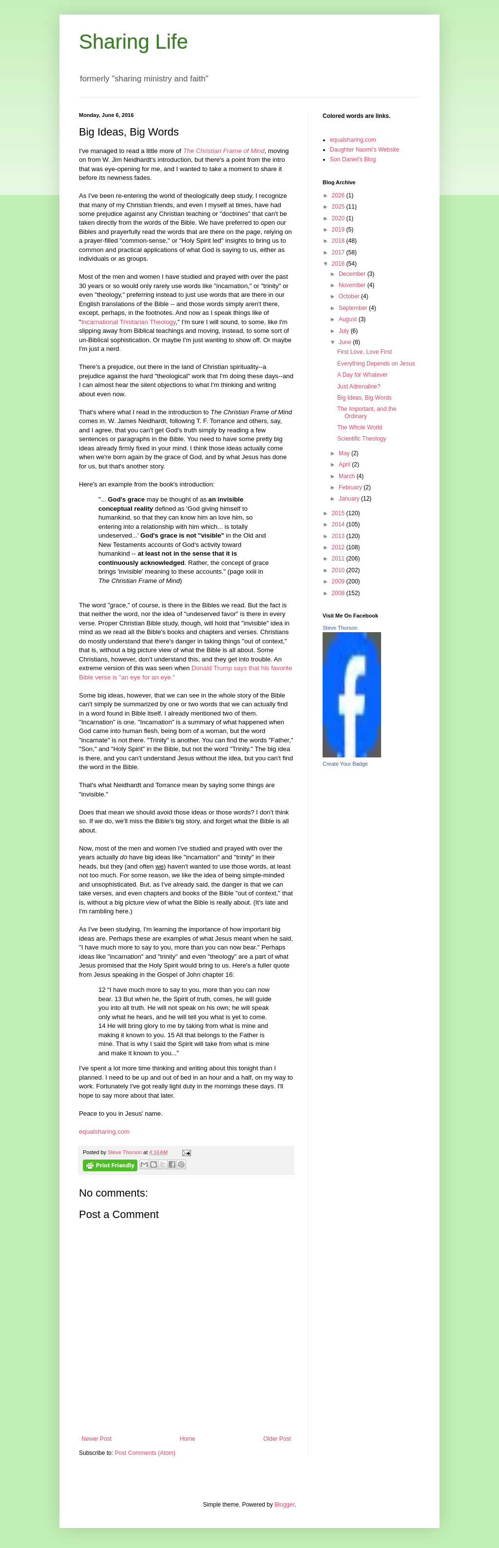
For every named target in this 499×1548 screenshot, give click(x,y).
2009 (339, 581)
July (345, 331)
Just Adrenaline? (359, 386)
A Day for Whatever (362, 374)
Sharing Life (133, 41)
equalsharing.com (104, 1131)
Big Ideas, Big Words (364, 397)
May (345, 453)
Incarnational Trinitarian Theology (128, 322)
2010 (339, 570)
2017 (339, 252)
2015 (339, 513)
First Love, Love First (364, 351)
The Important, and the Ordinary (366, 412)
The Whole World (359, 427)
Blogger (284, 1504)
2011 (339, 558)
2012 (339, 547)
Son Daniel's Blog (353, 159)
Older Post (277, 1438)
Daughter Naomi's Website (364, 149)
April (345, 464)
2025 (339, 206)
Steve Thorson (340, 628)
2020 (339, 218)
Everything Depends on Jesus (376, 363)
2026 (339, 195)
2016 (339, 263)
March (348, 476)
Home (187, 1438)
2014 (339, 524)
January (350, 498)
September (354, 308)
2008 (339, 593)
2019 (339, 229)
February (351, 487)
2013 (339, 536)
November (353, 285)
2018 (339, 240)
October (350, 296)
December (353, 274)
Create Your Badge (345, 764)
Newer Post (96, 1438)
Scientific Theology (361, 438)
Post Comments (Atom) (145, 1453)
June (346, 342)
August (349, 319)
